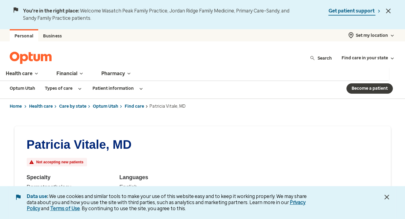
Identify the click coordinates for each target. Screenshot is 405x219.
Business (52, 36)
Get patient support (352, 11)
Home (16, 106)
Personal (24, 36)
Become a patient (370, 88)
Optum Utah (105, 106)
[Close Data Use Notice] (386, 197)
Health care (41, 106)
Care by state (72, 106)
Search (321, 58)
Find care (134, 106)
